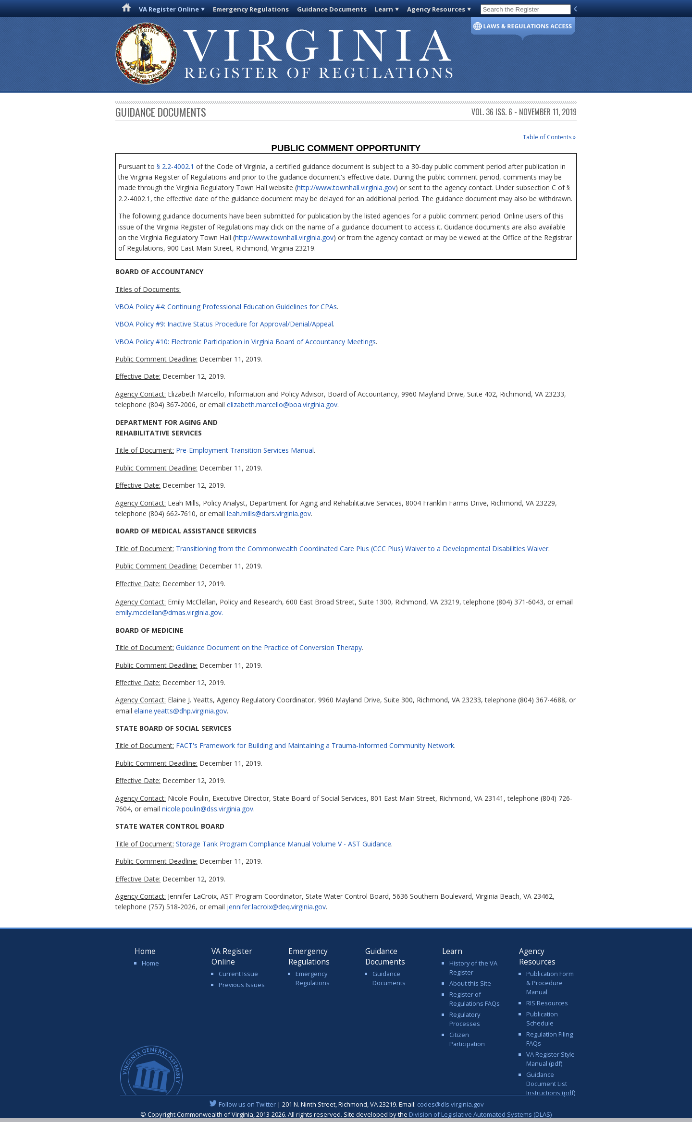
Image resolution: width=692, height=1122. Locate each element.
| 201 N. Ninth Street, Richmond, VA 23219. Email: (346, 1104)
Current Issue (238, 973)
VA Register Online (169, 9)
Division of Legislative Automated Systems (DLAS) (480, 1114)
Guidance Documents (332, 9)
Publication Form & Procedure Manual (550, 982)
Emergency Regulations (251, 9)
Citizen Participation (467, 1039)
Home (150, 963)
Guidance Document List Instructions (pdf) (550, 1083)
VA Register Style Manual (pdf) (550, 1059)
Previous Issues (242, 984)
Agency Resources (436, 9)
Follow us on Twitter (247, 1104)
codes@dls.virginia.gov (450, 1104)
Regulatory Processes (464, 1019)
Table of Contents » (549, 137)
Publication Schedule (542, 1018)
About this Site (470, 983)
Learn (384, 9)
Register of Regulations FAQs (474, 999)
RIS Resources (547, 1003)
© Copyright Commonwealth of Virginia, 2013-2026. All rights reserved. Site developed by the (346, 1114)
